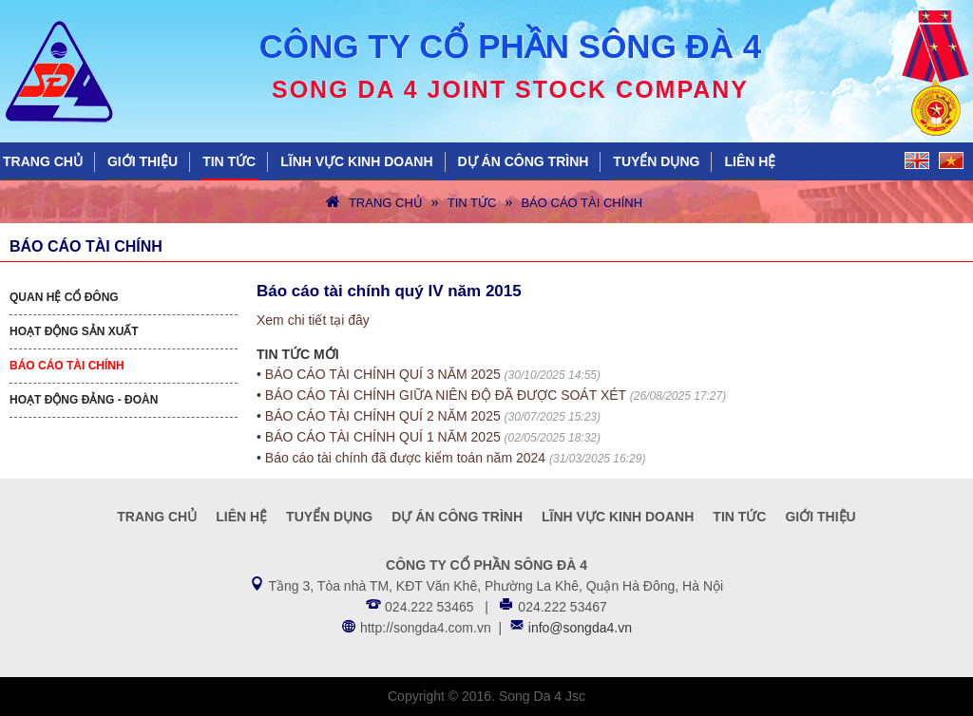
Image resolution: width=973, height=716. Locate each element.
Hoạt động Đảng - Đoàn (84, 399)
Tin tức (229, 161)
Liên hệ (749, 161)
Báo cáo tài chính (581, 203)
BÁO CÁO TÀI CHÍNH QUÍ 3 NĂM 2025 (383, 374)
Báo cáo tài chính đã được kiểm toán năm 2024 (405, 457)
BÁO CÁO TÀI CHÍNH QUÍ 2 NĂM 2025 (383, 416)
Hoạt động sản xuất (74, 331)
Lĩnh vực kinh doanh (356, 161)
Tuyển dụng (656, 161)
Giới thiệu (142, 161)
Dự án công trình (523, 161)
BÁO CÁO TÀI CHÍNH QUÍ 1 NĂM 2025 (383, 436)
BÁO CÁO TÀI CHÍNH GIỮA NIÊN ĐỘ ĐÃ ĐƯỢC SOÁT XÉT (445, 395)
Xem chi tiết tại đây (313, 320)
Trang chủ (43, 161)
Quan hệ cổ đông (64, 297)
